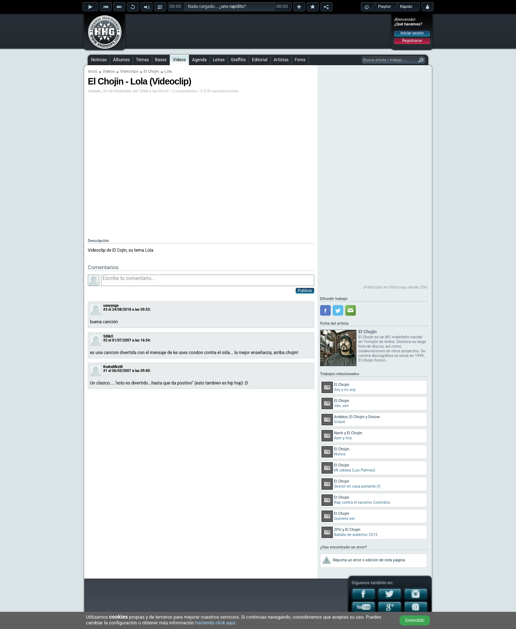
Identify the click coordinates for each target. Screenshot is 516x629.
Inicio (92, 71)
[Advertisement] (258, 31)
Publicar (305, 290)
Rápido (406, 6)
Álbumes (121, 59)
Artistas (281, 59)
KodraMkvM (113, 367)
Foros (300, 59)
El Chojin (151, 71)
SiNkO (108, 336)
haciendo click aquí (215, 622)
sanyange (111, 306)
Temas (142, 59)
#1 (105, 371)
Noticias (99, 59)
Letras (219, 59)
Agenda (199, 59)
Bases (161, 59)
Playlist (384, 6)
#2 (105, 340)
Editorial (259, 59)
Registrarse (412, 40)
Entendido (415, 620)
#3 (105, 309)
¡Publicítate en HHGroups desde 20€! (395, 287)
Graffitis (238, 59)
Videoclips (129, 71)
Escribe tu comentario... (207, 280)
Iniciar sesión (412, 33)
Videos (179, 59)
